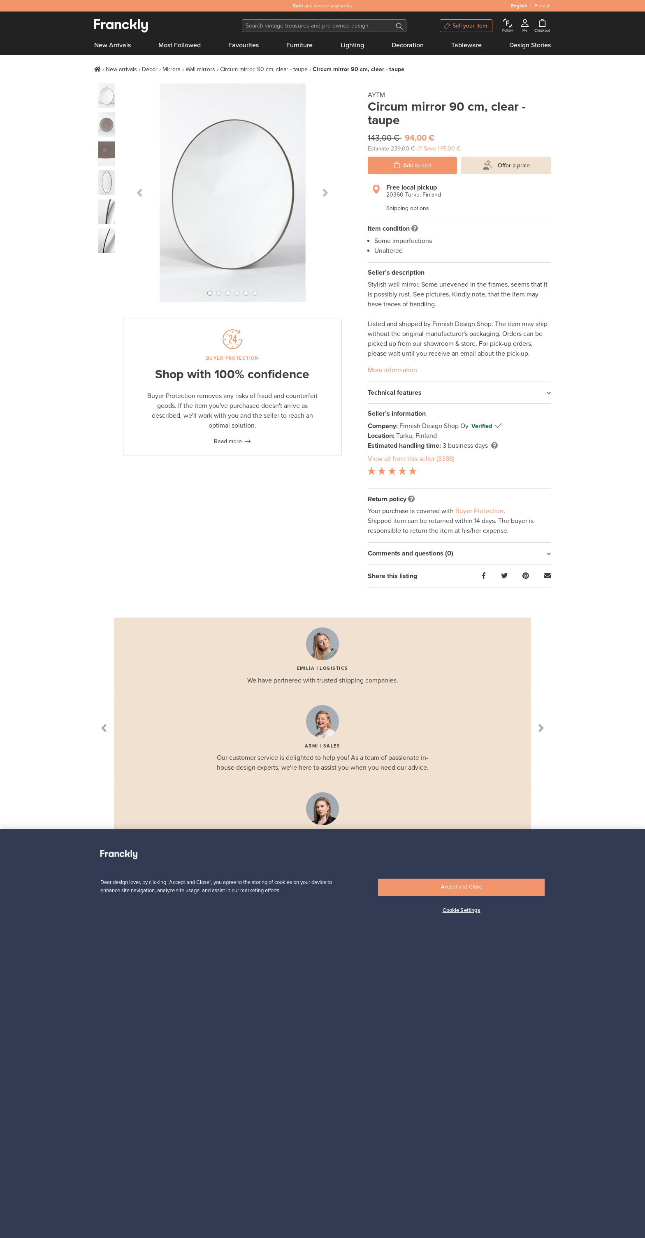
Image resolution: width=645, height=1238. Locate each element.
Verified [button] (481, 426)
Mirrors (171, 69)
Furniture (299, 45)
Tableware (466, 45)
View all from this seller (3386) (411, 459)
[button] (139, 192)
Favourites (243, 45)
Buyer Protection (479, 511)
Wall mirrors (200, 69)
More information (392, 370)
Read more (228, 441)
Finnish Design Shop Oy (434, 426)
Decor (150, 69)
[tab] (459, 393)
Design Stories (530, 45)
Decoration (408, 45)
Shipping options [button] (407, 208)
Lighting (352, 45)
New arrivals (121, 69)
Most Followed (179, 45)
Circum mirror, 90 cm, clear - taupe (264, 69)
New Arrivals (112, 45)
